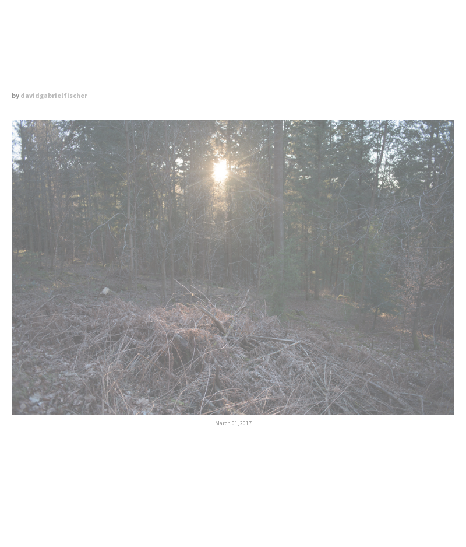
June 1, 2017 (344, 463)
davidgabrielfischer (53, 95)
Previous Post (123, 463)
